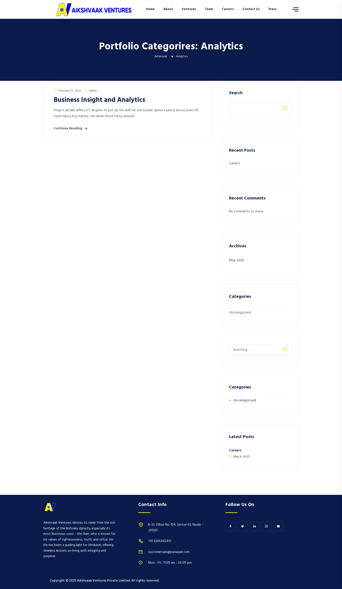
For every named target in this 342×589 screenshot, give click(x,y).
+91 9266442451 (159, 541)
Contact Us (251, 9)
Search (236, 93)
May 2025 (236, 260)
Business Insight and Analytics (99, 100)
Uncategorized (240, 312)
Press (272, 9)
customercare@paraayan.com (169, 552)
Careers (228, 9)
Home (150, 9)
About (168, 9)
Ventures (189, 9)
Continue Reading (68, 128)
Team (209, 9)
